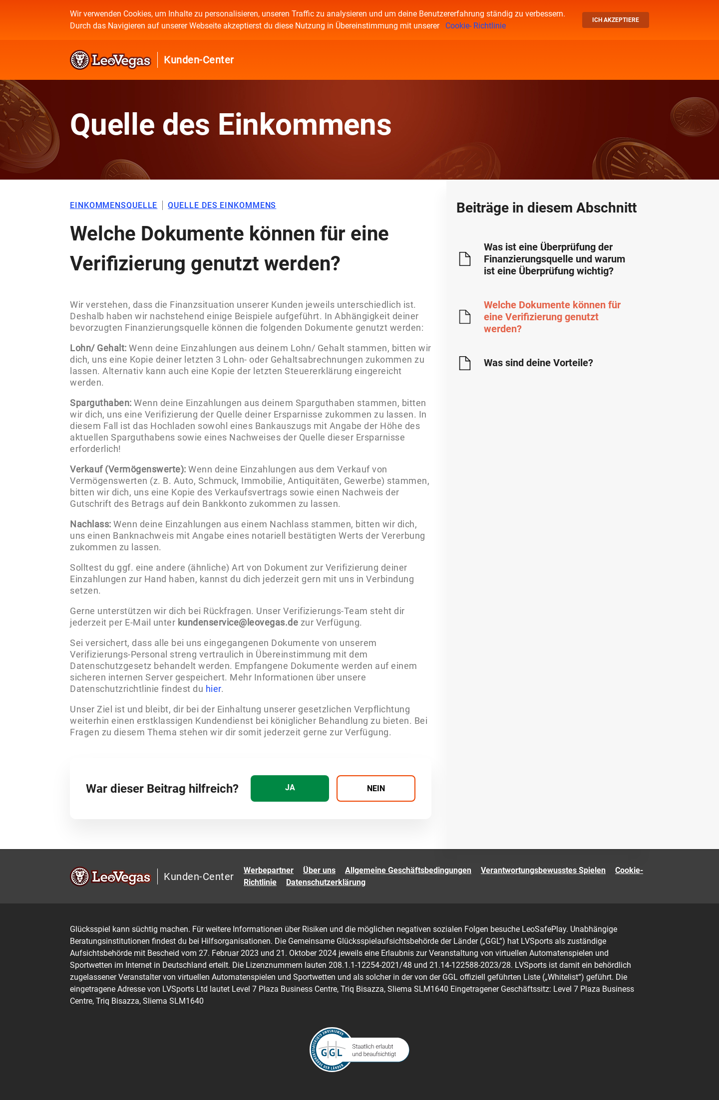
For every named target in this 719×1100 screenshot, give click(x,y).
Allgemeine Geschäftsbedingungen (408, 870)
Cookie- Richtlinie (475, 25)
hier (213, 688)
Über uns (319, 870)
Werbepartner (269, 870)
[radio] (290, 788)
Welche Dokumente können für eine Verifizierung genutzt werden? (552, 317)
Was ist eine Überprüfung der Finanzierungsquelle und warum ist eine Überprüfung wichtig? (554, 259)
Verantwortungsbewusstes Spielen (543, 870)
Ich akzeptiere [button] (615, 19)
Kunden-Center (199, 60)
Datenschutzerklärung (325, 882)
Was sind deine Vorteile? (538, 363)
